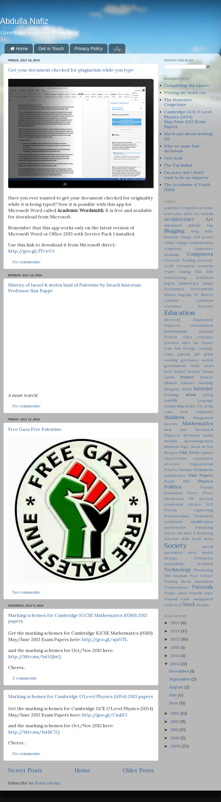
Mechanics (191, 435)
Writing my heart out (185, 92)
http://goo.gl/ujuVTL (105, 639)
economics (172, 306)
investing (171, 395)
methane (170, 441)
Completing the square (186, 85)
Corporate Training (179, 260)
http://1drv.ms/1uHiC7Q (34, 732)
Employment (203, 320)
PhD (186, 481)
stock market (200, 553)
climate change (176, 243)
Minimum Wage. (176, 447)
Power (193, 493)
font (177, 349)
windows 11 (173, 605)
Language (205, 400)
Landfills (170, 400)
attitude (194, 225)
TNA (167, 576)
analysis (207, 214)
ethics (187, 337)
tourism (180, 575)
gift (197, 354)
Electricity (172, 320)
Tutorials (202, 587)
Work (189, 604)
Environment (175, 331)
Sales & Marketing (198, 533)
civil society (203, 237)
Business (171, 237)
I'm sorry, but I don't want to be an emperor (186, 175)
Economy (205, 306)
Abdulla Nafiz (24, 21)
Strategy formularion (188, 558)
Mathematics (197, 423)
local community (196, 412)
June (174, 703)
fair (195, 343)
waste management (197, 599)
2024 (175, 631)
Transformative (176, 587)
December (179, 671)
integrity (172, 389)
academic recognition (181, 208)
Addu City (191, 214)
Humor (187, 377)
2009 (175, 746)
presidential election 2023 (188, 504)
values (182, 593)
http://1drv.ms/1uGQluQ (34, 656)
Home (19, 48)
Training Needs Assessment (188, 582)
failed (186, 343)
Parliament (203, 469)
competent (172, 249)
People (169, 481)
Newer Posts (25, 770)
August (176, 687)
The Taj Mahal (178, 165)
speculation (173, 553)
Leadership (174, 406)
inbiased (170, 383)
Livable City (194, 406)
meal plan (175, 430)
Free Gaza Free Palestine (35, 429)
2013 (175, 713)
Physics (205, 481)
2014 (175, 663)
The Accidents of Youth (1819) (187, 187)
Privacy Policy (89, 48)
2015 (175, 655)
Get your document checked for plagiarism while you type (71, 70)
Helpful (179, 372)
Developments (202, 289)
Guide (195, 366)
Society (175, 545)
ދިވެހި (117, 48)
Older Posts (138, 770)
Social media (202, 539)
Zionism (203, 605)
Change (186, 237)
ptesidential (173, 522)
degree (169, 283)
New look (173, 158)
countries (205, 266)
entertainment (201, 325)
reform (169, 533)
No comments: (27, 261)
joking (208, 395)
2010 (175, 737)
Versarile (195, 593)
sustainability (174, 564)
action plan (173, 214)
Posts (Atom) (47, 783)
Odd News (189, 452)
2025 (175, 622)
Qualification (202, 521)
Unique (170, 593)
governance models (197, 360)
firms (168, 349)
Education (179, 312)
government (175, 365)
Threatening (203, 570)
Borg (195, 231)
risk (179, 533)
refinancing (204, 527)
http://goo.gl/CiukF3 (104, 715)
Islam (190, 394)
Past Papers (200, 475)
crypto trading (177, 272)
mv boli (207, 447)
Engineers (172, 325)
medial (208, 435)
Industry (188, 383)
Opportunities (175, 458)
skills (185, 539)
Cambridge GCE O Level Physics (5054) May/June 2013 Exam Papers (188, 119)
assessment (173, 225)
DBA (198, 272)
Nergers (170, 453)
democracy (189, 283)
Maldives (174, 417)
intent (186, 389)
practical (206, 499)
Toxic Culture (201, 576)
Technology (177, 569)
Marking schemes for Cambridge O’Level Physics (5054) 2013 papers (80, 696)
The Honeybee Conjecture (178, 102)
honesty (194, 372)
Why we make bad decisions (181, 148)
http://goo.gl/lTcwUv (31, 251)
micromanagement (198, 441)
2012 (175, 721)
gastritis (183, 354)
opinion (207, 453)
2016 (175, 647)
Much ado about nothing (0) (188, 136)
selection (171, 539)
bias (210, 225)
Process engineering (188, 510)
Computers (200, 254)
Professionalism (176, 516)
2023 (175, 639)
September (180, 679)
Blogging (174, 231)
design (208, 283)
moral (195, 447)
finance (207, 343)
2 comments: (25, 678)
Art (209, 219)
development (174, 289)
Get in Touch (51, 48)
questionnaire (175, 527)
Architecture (179, 219)
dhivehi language (178, 295)
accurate (206, 208)
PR (191, 499)
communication (201, 243)
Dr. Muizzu (203, 295)
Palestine (186, 470)
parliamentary (175, 475)
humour (206, 377)
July (173, 695)
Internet (203, 388)
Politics (172, 487)
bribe (209, 231)
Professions (204, 516)
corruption (185, 266)
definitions (204, 278)
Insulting (206, 383)
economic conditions (188, 300)
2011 (175, 729)
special (207, 547)
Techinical (205, 564)
